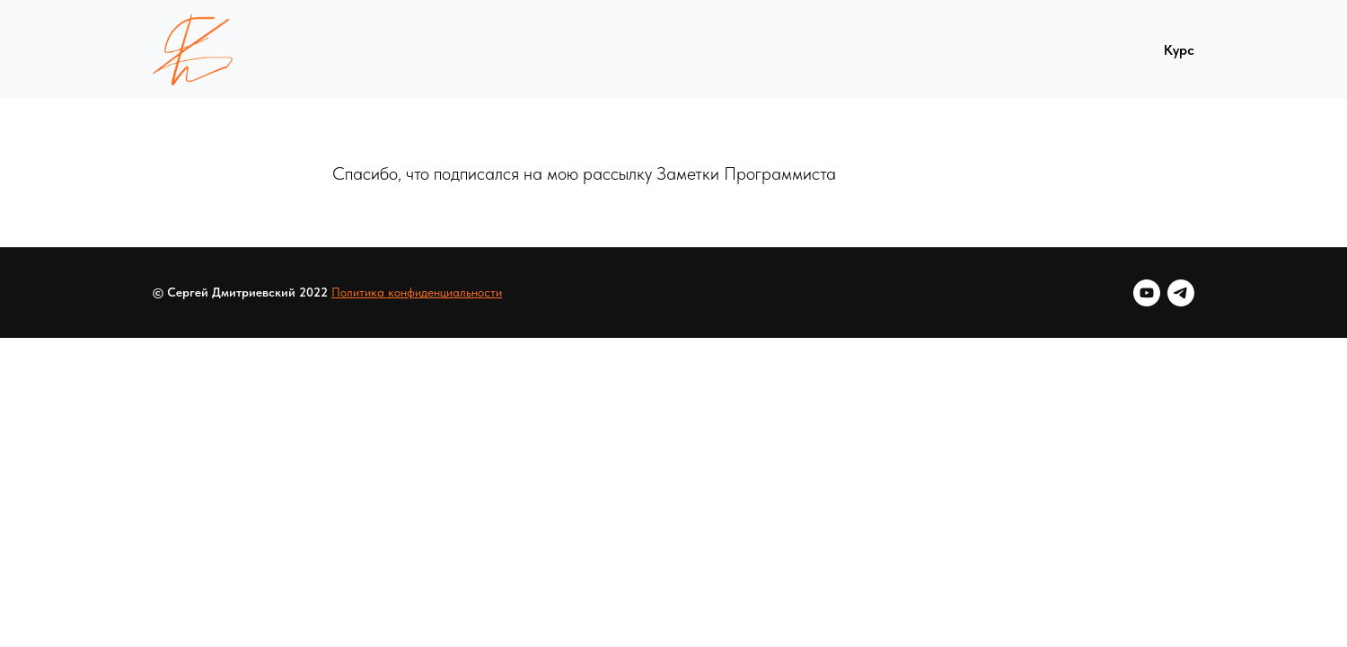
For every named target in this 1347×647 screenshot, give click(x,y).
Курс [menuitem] (1179, 49)
